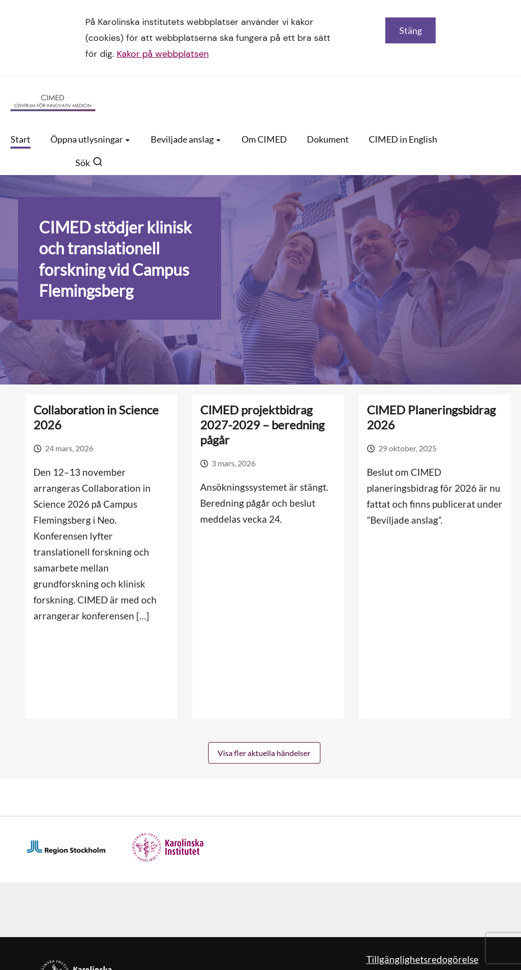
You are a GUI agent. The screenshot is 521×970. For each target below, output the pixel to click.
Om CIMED (264, 139)
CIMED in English (403, 139)
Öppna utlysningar (90, 139)
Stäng (410, 30)
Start (20, 139)
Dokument (328, 139)
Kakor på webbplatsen (163, 54)
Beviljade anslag (186, 139)
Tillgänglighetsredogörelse (422, 959)
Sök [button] (89, 162)
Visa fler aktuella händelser (264, 753)
